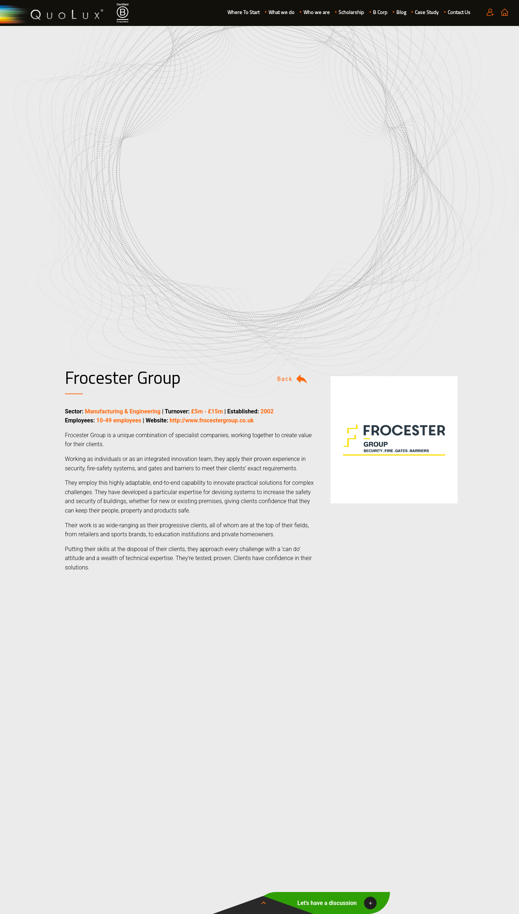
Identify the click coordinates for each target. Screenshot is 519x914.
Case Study (427, 12)
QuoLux (53, 14)
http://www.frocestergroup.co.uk (211, 420)
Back (293, 379)
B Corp (380, 12)
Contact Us (459, 12)
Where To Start (243, 12)
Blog (401, 12)
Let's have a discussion (327, 903)
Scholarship (351, 12)
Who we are (316, 12)
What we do (281, 12)
